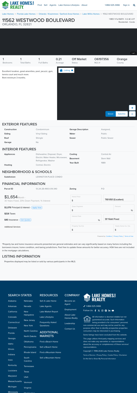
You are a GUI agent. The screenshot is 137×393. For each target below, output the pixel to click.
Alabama (12, 327)
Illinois (11, 376)
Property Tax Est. (78, 253)
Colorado (12, 343)
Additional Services (12, 254)
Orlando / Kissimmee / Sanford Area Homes (59, 14)
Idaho (10, 370)
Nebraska (28, 327)
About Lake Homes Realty (71, 343)
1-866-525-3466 (112, 5)
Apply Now (36, 234)
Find (40, 5)
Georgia (11, 365)
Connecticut (14, 349)
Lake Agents (45, 333)
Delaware (12, 354)
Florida (11, 360)
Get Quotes (25, 247)
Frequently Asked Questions (48, 351)
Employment (70, 336)
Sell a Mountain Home (50, 384)
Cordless (109, 263)
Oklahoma (28, 368)
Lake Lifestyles (47, 343)
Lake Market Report (49, 338)
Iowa (10, 386)
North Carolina (30, 357)
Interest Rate (76, 243)
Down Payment (77, 233)
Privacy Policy (118, 263)
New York (28, 352)
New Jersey (29, 347)
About (84, 5)
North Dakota (30, 363)
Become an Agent (70, 329)
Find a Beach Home (49, 368)
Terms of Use (129, 263)
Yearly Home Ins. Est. (123, 253)
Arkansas (12, 333)
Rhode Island (30, 379)
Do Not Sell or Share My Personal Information (99, 386)
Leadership (70, 350)
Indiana (11, 381)
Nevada (27, 333)
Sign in (126, 5)
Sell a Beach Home (48, 373)
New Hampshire (29, 340)
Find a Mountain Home (50, 379)
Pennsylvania (30, 373)
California (12, 338)
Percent (118, 233)
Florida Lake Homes (26, 14)
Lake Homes (8, 14)
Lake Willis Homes (91, 14)
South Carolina (28, 386)
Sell (45, 5)
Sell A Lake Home (48, 327)
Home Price (76, 223)
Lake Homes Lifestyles (68, 5)
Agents (53, 5)
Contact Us (70, 355)
